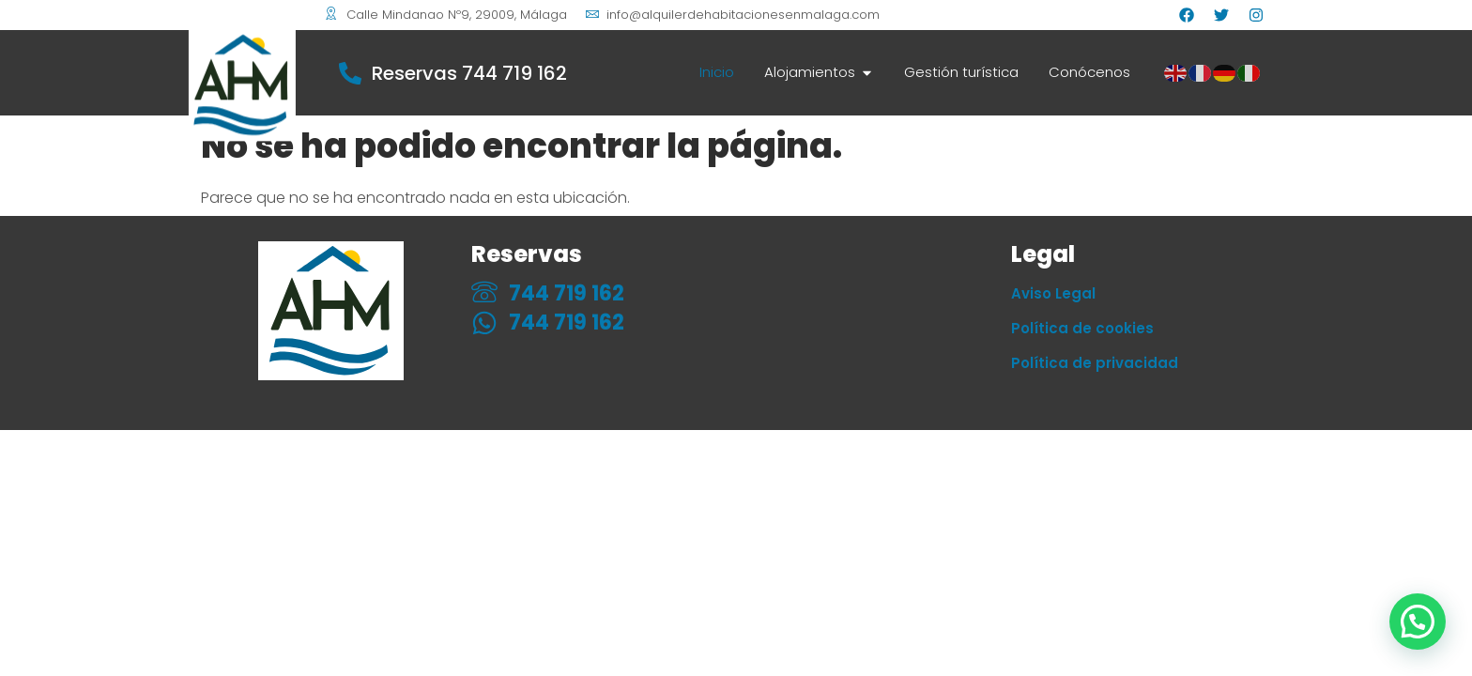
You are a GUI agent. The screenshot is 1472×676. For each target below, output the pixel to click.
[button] (1417, 621)
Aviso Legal (1053, 293)
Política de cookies (1082, 328)
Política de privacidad (1094, 363)
